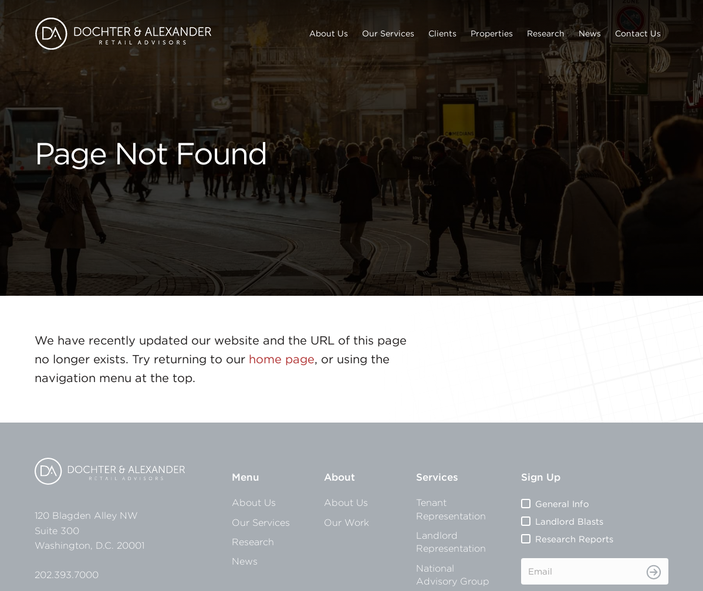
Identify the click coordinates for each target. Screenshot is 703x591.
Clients (442, 33)
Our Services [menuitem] (261, 522)
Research (546, 33)
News (590, 33)
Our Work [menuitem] (346, 522)
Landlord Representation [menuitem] (451, 541)
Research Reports (574, 539)
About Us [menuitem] (254, 502)
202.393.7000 (67, 574)
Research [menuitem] (253, 542)
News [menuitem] (245, 561)
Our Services (388, 33)
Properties (492, 33)
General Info (562, 503)
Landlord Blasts (569, 521)
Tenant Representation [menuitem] (451, 509)
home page (282, 359)
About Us (328, 33)
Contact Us (638, 33)
